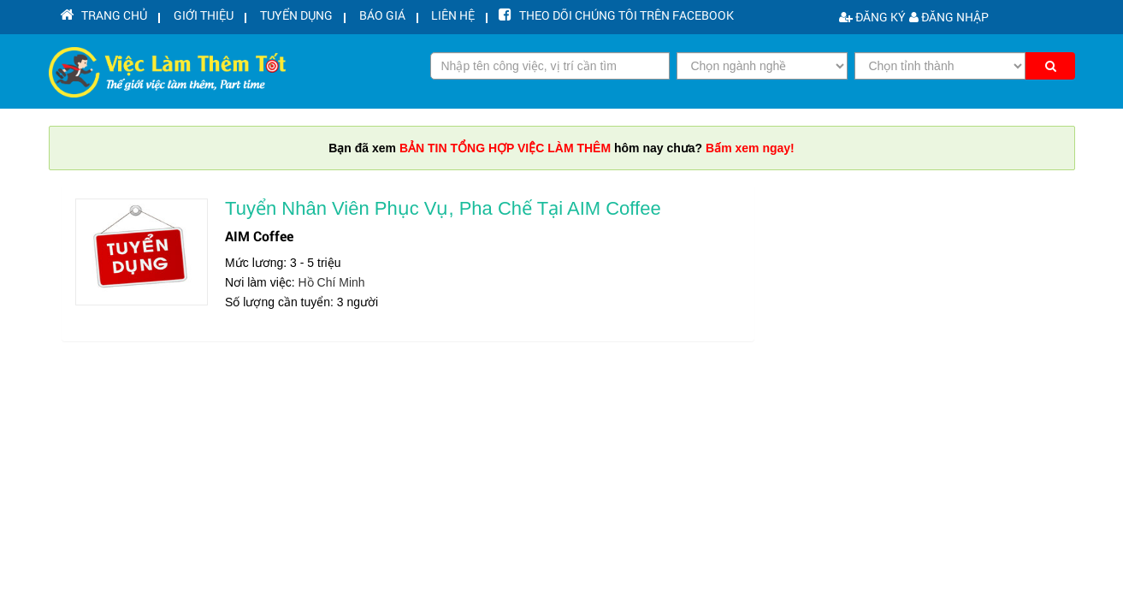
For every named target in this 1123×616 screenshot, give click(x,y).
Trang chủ (101, 17)
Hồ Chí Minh (331, 282)
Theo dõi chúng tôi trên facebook (580, 17)
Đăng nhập (949, 17)
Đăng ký (872, 17)
